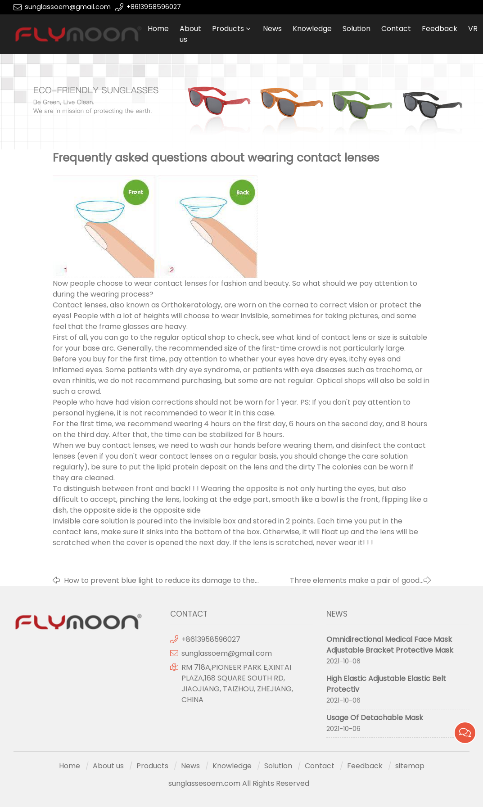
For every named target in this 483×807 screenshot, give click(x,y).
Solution (356, 28)
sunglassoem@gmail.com (68, 6)
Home (158, 28)
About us (190, 34)
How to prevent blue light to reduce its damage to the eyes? (159, 580)
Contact (396, 28)
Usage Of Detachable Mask (374, 717)
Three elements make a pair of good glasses (355, 580)
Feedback (439, 28)
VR (473, 28)
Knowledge (312, 28)
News (272, 28)
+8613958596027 (153, 6)
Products (228, 28)
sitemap (409, 766)
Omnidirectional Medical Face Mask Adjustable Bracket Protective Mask (389, 644)
